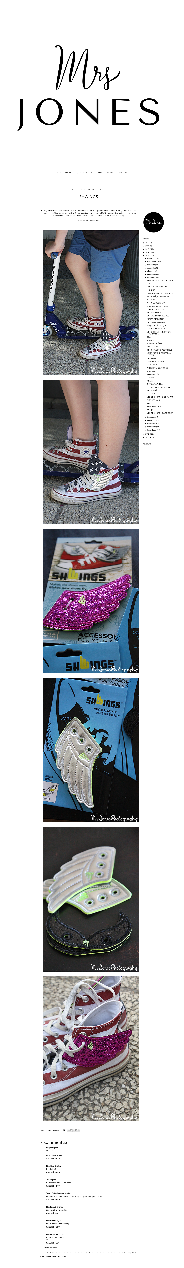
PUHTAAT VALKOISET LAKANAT (159, 387)
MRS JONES (69, 172)
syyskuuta (151, 268)
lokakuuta (151, 265)
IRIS (148, 403)
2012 (147, 434)
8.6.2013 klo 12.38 (53, 1172)
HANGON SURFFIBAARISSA (157, 287)
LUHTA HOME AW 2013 (156, 328)
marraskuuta (152, 261)
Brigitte (49, 1148)
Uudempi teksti (47, 1252)
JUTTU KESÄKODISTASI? (156, 303)
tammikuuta (152, 430)
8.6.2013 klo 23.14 (53, 1243)
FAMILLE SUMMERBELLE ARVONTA (160, 293)
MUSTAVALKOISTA (154, 312)
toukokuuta (152, 417)
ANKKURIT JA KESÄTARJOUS (157, 368)
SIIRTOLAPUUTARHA (155, 384)
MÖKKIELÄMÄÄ (152, 347)
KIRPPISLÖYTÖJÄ (153, 374)
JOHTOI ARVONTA (154, 406)
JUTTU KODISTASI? (85, 172)
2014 (147, 252)
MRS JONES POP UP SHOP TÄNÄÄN (160, 397)
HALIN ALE (151, 290)
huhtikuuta (151, 420)
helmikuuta (151, 427)
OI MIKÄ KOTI (152, 358)
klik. (97, 220)
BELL (148, 337)
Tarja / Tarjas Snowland (55, 1193)
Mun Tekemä (51, 1207)
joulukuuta (151, 258)
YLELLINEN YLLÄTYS (154, 343)
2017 (147, 242)
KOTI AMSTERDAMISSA (155, 319)
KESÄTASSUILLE (152, 371)
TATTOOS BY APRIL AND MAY (158, 306)
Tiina (48, 1179)
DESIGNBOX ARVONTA (155, 361)
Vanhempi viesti (130, 1252)
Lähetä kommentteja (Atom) (55, 1256)
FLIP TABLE (151, 394)
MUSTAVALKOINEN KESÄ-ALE (158, 316)
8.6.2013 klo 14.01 (53, 1186)
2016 (147, 246)
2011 (147, 437)
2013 (147, 255)
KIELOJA (150, 410)
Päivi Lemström (52, 1234)
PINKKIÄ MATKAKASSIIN (156, 322)
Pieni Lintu (50, 1166)
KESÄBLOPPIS (152, 340)
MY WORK (111, 172)
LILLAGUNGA (152, 365)
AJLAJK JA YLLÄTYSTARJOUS (157, 325)
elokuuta (150, 271)
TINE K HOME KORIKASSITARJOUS (159, 350)
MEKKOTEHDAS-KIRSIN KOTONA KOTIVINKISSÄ (159, 333)
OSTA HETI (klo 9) (153, 400)
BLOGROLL (123, 172)
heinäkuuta (151, 274)
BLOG (59, 172)
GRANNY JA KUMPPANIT (156, 309)
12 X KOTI (99, 172)
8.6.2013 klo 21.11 (53, 1213)
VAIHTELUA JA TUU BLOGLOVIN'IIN (160, 280)
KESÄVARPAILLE (153, 300)
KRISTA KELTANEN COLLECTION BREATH (159, 354)
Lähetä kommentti (51, 1248)
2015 (147, 249)
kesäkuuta (151, 277)
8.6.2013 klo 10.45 (53, 1158)
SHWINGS (150, 378)
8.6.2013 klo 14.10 (53, 1199)
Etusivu (88, 1252)
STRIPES (150, 283)
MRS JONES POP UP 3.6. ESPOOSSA (160, 413)
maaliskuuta (152, 423)
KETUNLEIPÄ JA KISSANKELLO (158, 296)
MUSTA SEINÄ (152, 390)
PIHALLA (150, 381)
